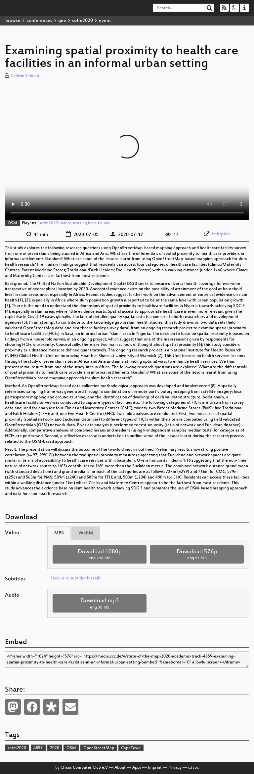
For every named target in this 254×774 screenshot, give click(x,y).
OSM (12, 223)
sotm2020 (82, 20)
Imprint (155, 767)
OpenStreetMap (98, 748)
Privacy (175, 767)
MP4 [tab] (59, 533)
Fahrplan (221, 234)
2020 (54, 748)
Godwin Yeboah (24, 76)
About (120, 767)
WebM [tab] (85, 533)
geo (62, 20)
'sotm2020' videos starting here (67, 223)
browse (13, 20)
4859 (38, 748)
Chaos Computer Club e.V (84, 767)
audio (105, 223)
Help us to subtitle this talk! (76, 578)
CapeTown (131, 748)
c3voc (193, 767)
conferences (39, 20)
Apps (136, 767)
